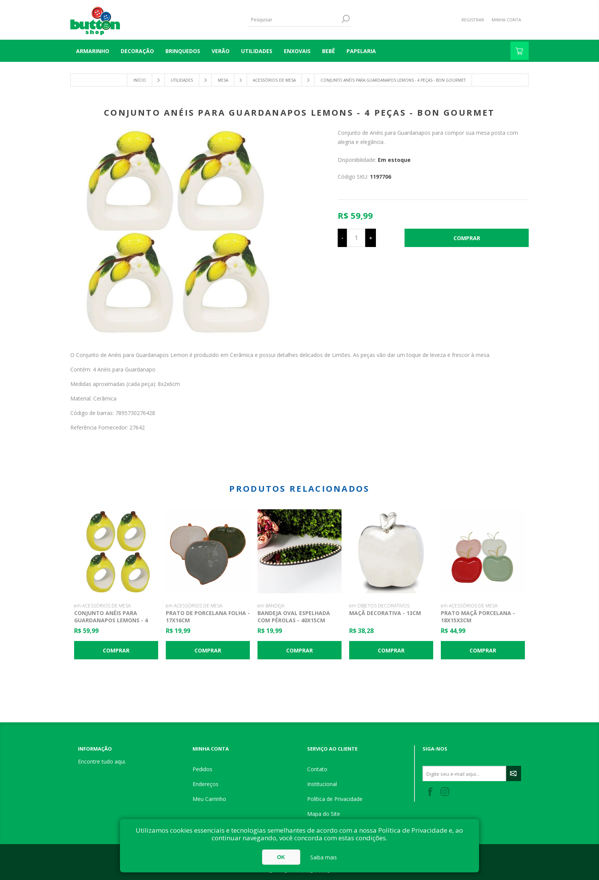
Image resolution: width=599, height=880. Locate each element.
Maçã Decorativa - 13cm (385, 613)
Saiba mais (323, 857)
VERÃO (221, 51)
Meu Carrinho (209, 798)
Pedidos (202, 769)
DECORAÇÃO (137, 51)
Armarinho (92, 51)
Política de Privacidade (335, 798)
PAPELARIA (361, 51)
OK (281, 857)
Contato (317, 769)
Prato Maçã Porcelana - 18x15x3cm (478, 616)
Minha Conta (506, 20)
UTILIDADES (256, 51)
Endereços (206, 784)
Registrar (472, 20)
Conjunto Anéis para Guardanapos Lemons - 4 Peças (111, 620)
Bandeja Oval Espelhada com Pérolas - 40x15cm (293, 616)
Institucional (322, 784)
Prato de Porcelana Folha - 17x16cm (208, 616)
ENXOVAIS (297, 51)
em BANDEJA (270, 605)
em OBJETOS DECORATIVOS (379, 605)
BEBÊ (328, 51)
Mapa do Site (323, 813)
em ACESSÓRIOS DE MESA (102, 605)
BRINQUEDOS (182, 51)
